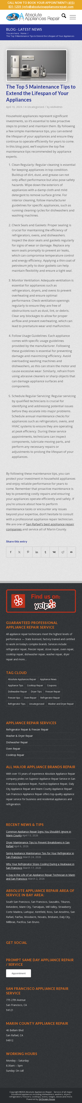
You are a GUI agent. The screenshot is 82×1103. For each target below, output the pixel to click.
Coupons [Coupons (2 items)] (51, 685)
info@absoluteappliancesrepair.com (48, 7)
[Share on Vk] (54, 552)
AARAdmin (56, 107)
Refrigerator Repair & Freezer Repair (27, 729)
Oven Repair (13, 748)
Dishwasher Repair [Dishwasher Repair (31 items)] (17, 691)
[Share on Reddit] (63, 552)
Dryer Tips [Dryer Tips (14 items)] (36, 691)
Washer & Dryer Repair (19, 735)
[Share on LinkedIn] (37, 552)
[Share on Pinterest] (28, 552)
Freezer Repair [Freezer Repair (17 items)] (52, 691)
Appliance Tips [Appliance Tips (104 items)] (15, 685)
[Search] (62, 17)
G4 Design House (47, 1099)
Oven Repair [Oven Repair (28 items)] (30, 697)
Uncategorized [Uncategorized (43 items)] (36, 703)
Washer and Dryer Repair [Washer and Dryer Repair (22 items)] (61, 703)
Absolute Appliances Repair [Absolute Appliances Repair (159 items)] (22, 679)
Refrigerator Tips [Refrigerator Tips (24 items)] (16, 703)
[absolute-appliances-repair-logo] (34, 17)
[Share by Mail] (71, 552)
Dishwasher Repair (17, 742)
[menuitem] (62, 17)
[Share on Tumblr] (45, 552)
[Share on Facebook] (10, 552)
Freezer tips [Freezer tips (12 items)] (14, 697)
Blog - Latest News (24, 29)
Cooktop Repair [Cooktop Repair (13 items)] (35, 685)
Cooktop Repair (15, 755)
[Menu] (71, 17)
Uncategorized (35, 107)
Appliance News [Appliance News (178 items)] (48, 679)
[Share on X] (19, 552)
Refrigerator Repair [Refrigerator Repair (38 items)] (50, 697)
